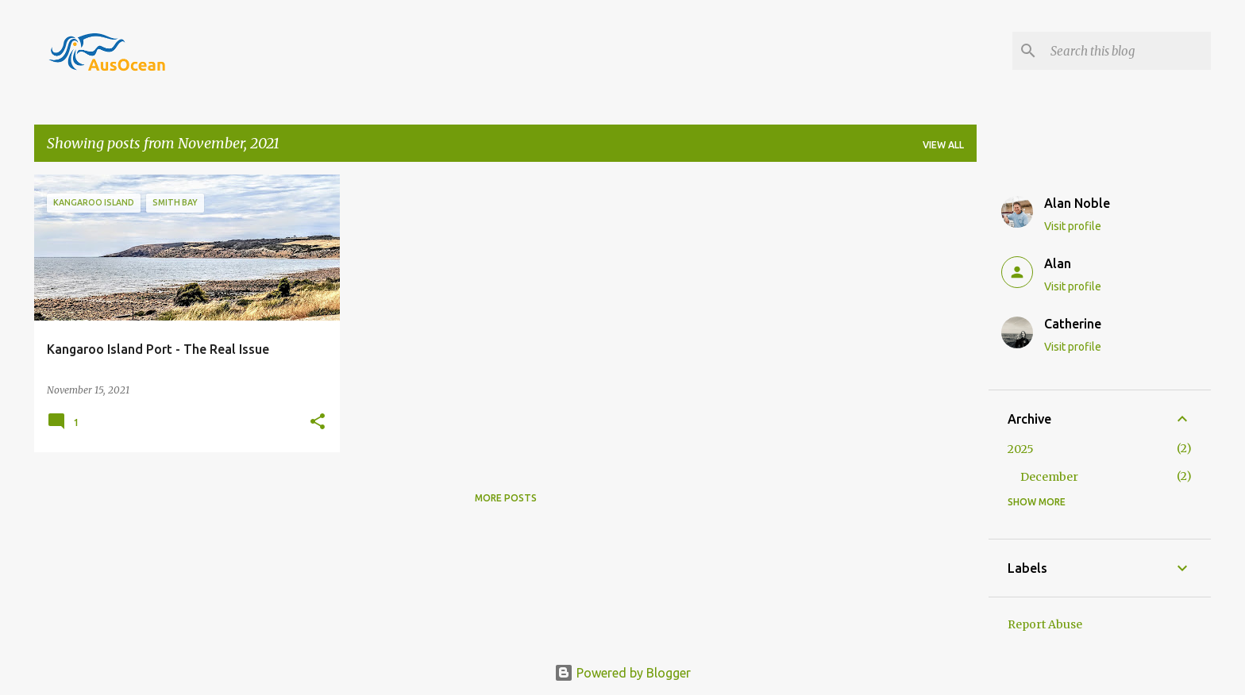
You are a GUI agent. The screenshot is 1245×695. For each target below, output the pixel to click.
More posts (506, 498)
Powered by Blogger (622, 673)
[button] (317, 422)
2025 (1021, 449)
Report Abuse (1045, 624)
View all (943, 145)
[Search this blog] (1127, 51)
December (1049, 477)
